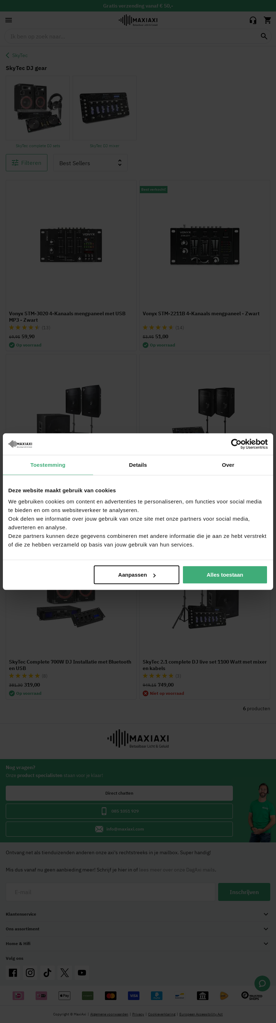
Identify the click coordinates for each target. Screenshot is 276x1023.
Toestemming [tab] (48, 464)
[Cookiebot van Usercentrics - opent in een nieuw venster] (236, 443)
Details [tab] (138, 464)
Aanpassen (137, 575)
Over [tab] (228, 464)
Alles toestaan (225, 575)
